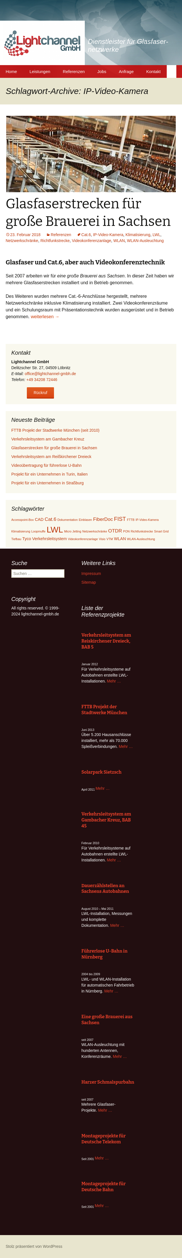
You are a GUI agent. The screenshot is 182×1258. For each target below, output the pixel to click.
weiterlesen (45, 316)
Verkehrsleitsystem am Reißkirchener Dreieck (51, 456)
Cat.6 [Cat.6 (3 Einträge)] (50, 519)
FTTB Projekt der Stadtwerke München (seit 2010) (55, 430)
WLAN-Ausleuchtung (145, 240)
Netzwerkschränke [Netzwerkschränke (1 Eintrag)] (94, 531)
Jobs (101, 71)
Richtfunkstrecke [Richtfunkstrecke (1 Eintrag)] (142, 531)
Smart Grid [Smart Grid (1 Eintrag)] (161, 531)
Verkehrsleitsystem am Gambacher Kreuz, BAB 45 (106, 820)
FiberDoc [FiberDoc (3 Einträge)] (103, 519)
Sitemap (88, 582)
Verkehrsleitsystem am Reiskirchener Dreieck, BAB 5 (106, 641)
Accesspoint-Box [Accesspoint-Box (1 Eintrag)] (22, 519)
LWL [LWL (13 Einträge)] (55, 529)
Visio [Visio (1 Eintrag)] (102, 539)
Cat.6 (86, 234)
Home (11, 71)
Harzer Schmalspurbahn (107, 1082)
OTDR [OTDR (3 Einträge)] (115, 531)
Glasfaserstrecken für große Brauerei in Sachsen (54, 448)
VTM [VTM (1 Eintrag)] (110, 539)
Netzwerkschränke (22, 240)
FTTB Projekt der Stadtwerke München (104, 709)
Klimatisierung (137, 234)
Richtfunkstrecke (55, 240)
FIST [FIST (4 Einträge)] (120, 519)
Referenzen (74, 71)
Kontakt (153, 71)
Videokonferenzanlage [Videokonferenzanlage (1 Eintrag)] (83, 539)
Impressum (91, 573)
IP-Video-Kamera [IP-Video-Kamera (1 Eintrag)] (147, 519)
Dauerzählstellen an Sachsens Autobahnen (105, 888)
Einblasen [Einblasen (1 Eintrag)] (85, 519)
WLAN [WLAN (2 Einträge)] (120, 538)
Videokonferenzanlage (91, 240)
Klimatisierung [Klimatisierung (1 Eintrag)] (20, 531)
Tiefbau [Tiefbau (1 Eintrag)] (16, 539)
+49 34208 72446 (41, 379)
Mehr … (114, 681)
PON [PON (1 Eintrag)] (126, 531)
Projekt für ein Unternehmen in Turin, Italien (49, 474)
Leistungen (39, 71)
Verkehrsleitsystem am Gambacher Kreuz (47, 439)
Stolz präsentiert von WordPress (34, 1246)
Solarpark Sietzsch (101, 772)
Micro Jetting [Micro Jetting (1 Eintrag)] (72, 531)
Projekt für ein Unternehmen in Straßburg (47, 483)
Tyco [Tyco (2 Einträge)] (26, 538)
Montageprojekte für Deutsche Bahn (103, 1186)
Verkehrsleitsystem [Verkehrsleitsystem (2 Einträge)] (49, 538)
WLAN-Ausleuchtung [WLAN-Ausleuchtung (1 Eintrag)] (141, 539)
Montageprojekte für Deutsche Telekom (103, 1138)
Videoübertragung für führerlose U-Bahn (46, 465)
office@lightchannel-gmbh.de (50, 373)
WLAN (119, 240)
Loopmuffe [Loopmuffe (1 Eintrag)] (38, 531)
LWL (157, 234)
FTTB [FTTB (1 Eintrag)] (131, 519)
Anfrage (126, 71)
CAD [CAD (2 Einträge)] (39, 519)
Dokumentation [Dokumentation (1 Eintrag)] (67, 519)
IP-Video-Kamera (108, 234)
